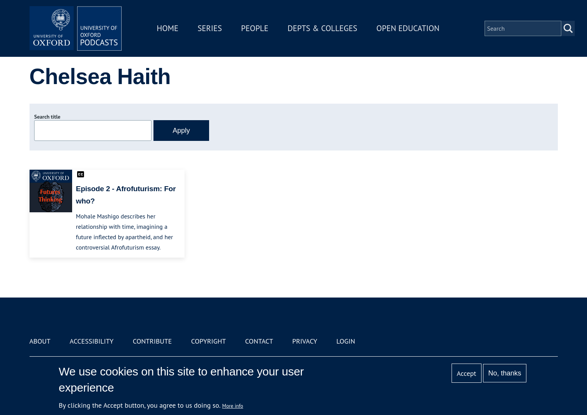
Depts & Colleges (323, 28)
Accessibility (92, 341)
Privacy (304, 341)
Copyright (208, 341)
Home (167, 28)
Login (345, 341)
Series (210, 28)
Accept (466, 373)
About (40, 341)
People (254, 28)
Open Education (407, 28)
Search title (47, 116)
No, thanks (504, 373)
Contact (259, 341)
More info (232, 405)
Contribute (152, 341)
